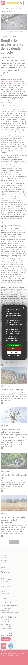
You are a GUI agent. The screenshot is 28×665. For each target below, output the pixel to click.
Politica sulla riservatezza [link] (14, 355)
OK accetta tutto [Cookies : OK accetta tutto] (14, 345)
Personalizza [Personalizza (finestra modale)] (14, 352)
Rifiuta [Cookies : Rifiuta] (14, 349)
